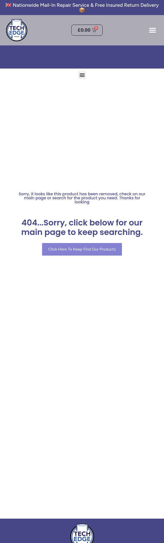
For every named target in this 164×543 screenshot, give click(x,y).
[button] (152, 30)
